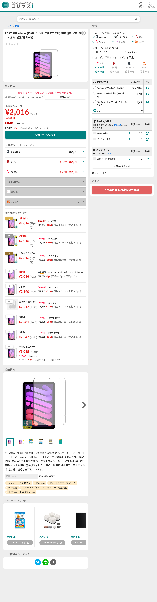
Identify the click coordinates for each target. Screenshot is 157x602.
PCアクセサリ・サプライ (62, 482)
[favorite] (83, 33)
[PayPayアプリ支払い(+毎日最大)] (147, 88)
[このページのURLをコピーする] (53, 562)
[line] (45, 563)
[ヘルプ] (129, 133)
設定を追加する (122, 166)
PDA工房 (20, 123)
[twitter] (38, 563)
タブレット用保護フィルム (21, 492)
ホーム (8, 26)
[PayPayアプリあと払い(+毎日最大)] (147, 94)
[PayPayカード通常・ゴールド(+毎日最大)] (147, 102)
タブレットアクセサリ (19, 482)
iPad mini (40, 482)
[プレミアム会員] (147, 139)
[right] (83, 405)
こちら (117, 125)
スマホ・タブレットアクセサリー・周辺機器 (44, 487)
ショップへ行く (45, 135)
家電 (17, 26)
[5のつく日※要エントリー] (147, 159)
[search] (136, 19)
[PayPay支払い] (147, 133)
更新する (65, 97)
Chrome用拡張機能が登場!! (122, 190)
